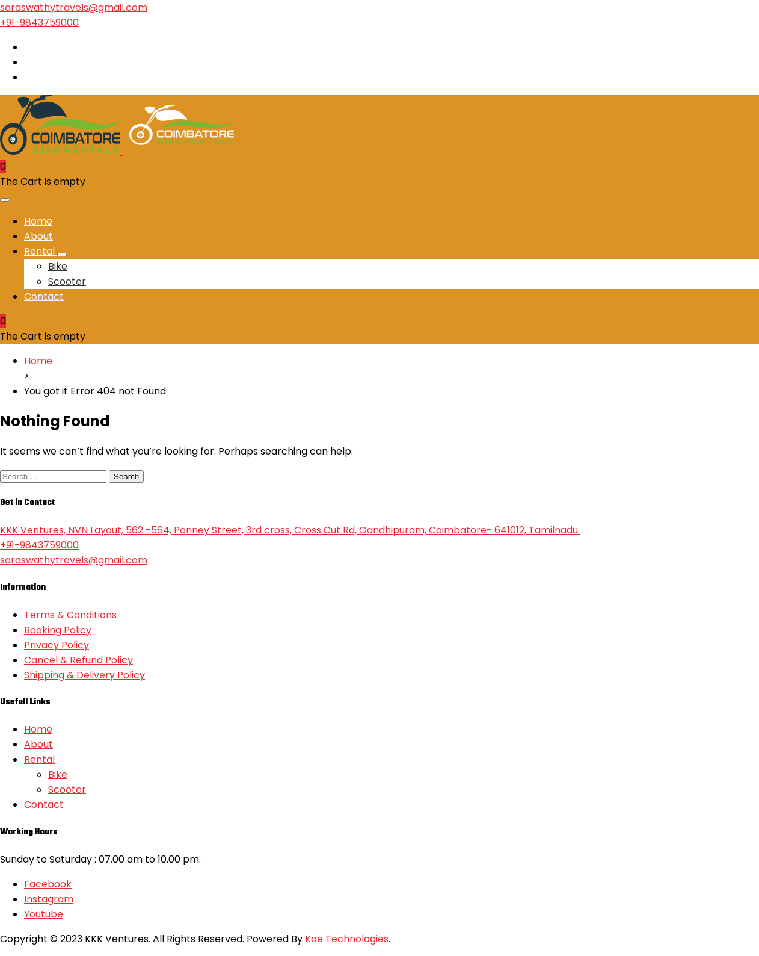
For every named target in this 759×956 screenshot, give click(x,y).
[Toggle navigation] (5, 200)
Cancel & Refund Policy (78, 660)
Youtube (43, 914)
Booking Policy (57, 630)
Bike (57, 266)
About (38, 236)
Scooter (67, 281)
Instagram (48, 899)
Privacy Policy (56, 645)
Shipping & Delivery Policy (84, 675)
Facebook (48, 884)
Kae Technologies (347, 939)
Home (38, 221)
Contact (44, 296)
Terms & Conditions (70, 615)
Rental (40, 251)
